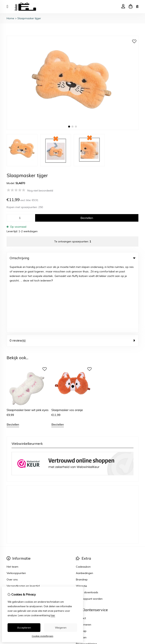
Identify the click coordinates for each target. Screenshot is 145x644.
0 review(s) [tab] (72, 272)
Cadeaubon (83, 498)
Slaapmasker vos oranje (67, 341)
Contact (81, 549)
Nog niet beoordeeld (40, 190)
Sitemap (81, 562)
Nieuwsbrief (14, 568)
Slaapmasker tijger (29, 18)
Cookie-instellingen (42, 636)
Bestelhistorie (15, 555)
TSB (136, 612)
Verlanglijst (13, 562)
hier (53, 615)
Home (10, 18)
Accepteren (24, 627)
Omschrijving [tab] (72, 258)
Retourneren (83, 555)
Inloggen (12, 549)
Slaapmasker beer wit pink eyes (28, 341)
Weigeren (60, 627)
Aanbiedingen (84, 504)
